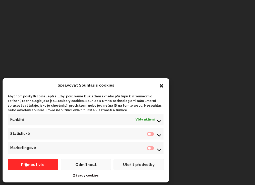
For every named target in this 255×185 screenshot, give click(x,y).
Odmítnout (86, 164)
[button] (161, 85)
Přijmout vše (33, 164)
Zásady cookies (86, 175)
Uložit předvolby (139, 164)
